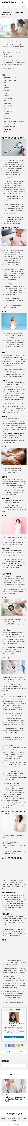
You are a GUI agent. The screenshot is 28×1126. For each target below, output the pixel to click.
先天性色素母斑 (8, 111)
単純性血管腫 (8, 103)
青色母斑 (7, 90)
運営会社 (14, 1120)
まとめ (5, 131)
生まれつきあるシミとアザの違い (12, 77)
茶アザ (5, 93)
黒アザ (5, 108)
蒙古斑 (6, 85)
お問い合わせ (24, 1118)
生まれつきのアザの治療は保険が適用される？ (15, 121)
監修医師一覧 (3, 1118)
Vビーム (7, 116)
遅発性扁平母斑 (8, 98)
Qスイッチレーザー (9, 118)
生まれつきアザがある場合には (11, 124)
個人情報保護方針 (11, 1118)
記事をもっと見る (14, 1037)
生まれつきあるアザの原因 (10, 80)
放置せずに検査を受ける (11, 126)
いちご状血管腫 (8, 106)
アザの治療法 (7, 113)
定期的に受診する (9, 129)
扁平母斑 (7, 95)
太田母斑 (7, 88)
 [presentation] (26, 1077)
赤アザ (5, 100)
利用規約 (18, 1118)
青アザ (5, 82)
